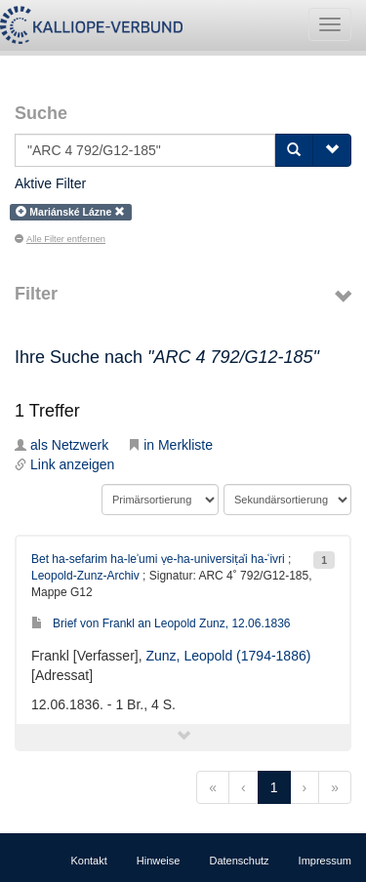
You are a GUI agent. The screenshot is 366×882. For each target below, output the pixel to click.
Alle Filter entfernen (60, 239)
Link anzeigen (64, 464)
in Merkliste (170, 445)
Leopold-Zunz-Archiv (85, 575)
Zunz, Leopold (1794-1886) (227, 655)
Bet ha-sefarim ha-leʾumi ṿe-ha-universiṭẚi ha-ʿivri (158, 559)
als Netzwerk (61, 445)
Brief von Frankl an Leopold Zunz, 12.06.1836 (161, 623)
